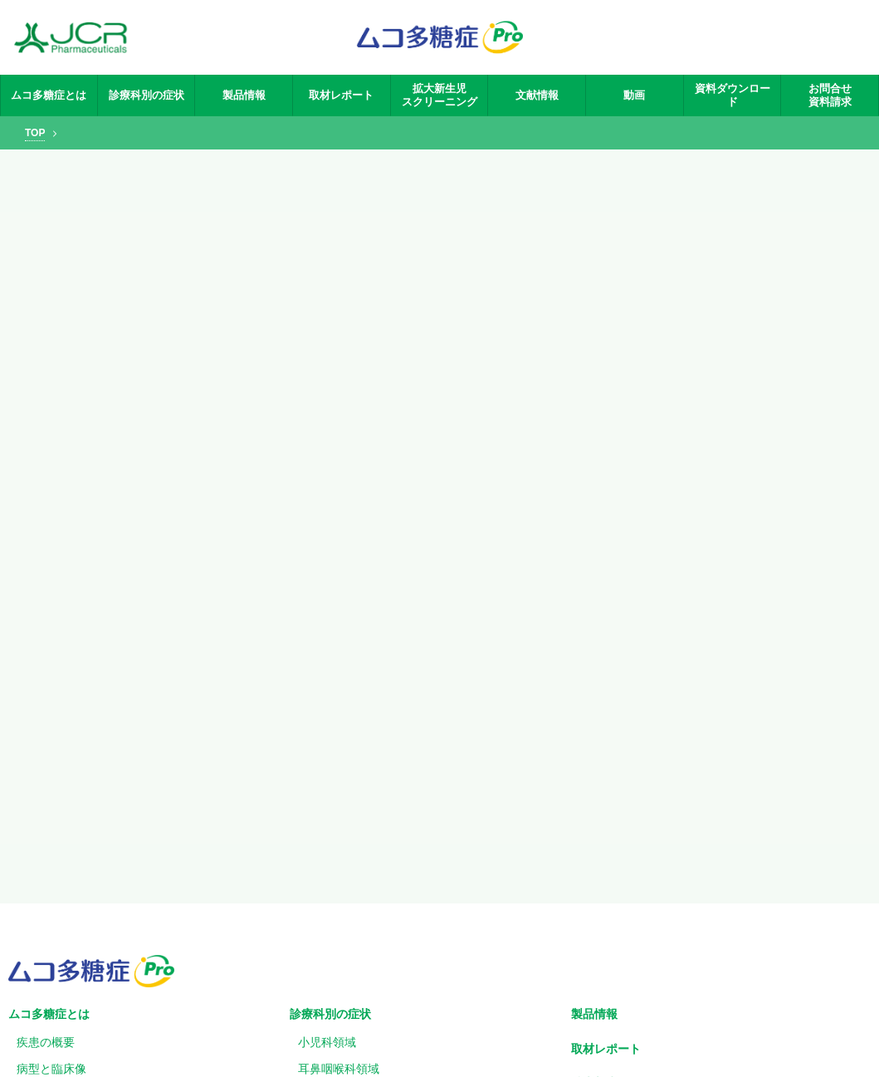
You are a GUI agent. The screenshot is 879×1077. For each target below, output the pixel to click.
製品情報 (244, 95)
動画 (634, 95)
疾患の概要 (46, 1042)
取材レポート (341, 95)
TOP (35, 133)
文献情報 (537, 95)
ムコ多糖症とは (48, 95)
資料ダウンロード (732, 95)
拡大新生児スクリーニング (439, 95)
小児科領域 (327, 1042)
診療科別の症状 (146, 95)
